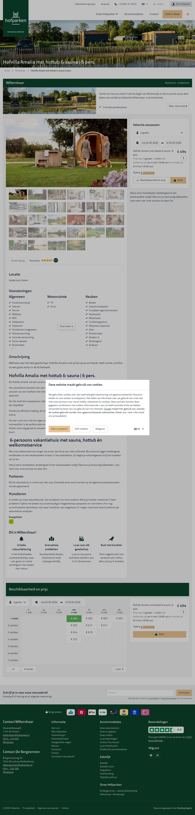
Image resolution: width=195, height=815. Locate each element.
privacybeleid (59, 416)
